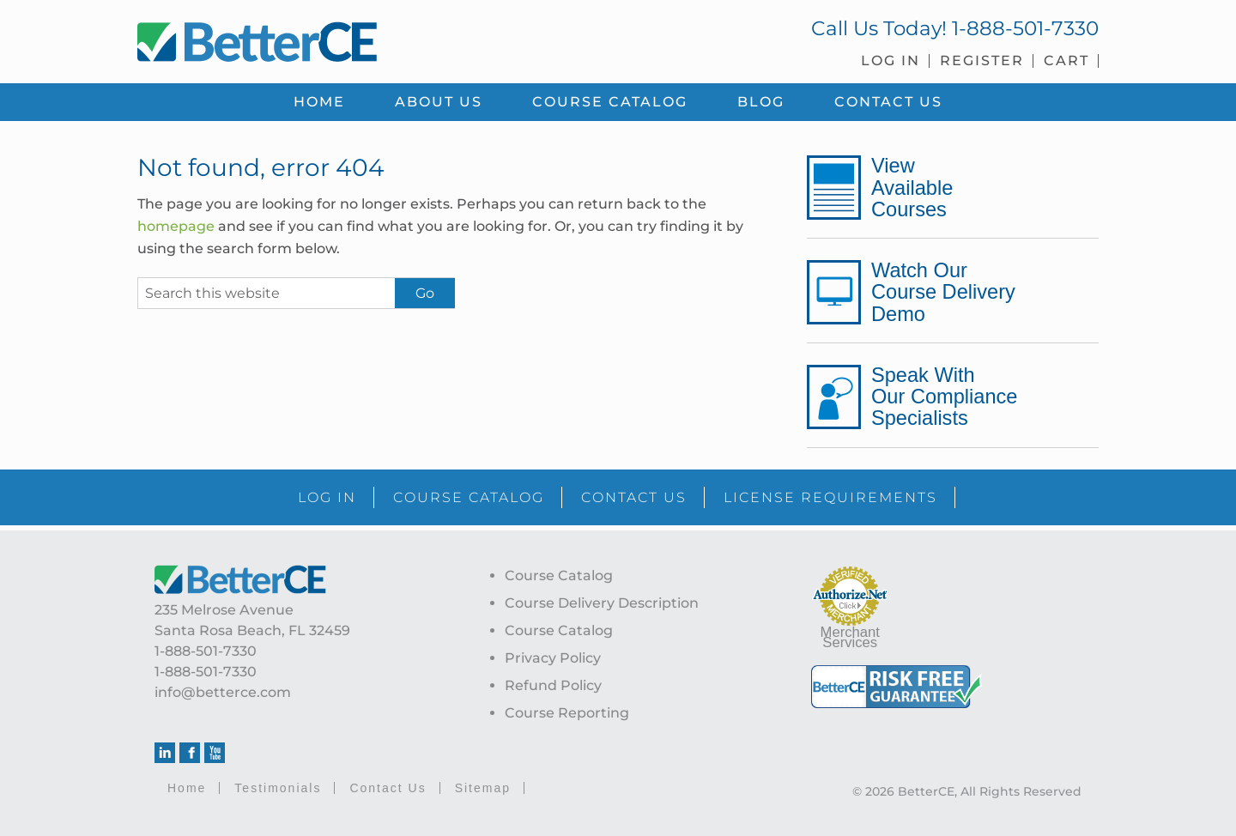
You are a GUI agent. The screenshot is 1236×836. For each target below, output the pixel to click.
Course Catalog (559, 575)
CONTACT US (634, 497)
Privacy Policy (553, 658)
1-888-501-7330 (1025, 28)
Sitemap (483, 788)
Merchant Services (850, 637)
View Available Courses (912, 187)
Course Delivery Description (602, 603)
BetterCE (368, 38)
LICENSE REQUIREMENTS (830, 497)
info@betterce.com (222, 692)
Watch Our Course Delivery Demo (943, 291)
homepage (176, 226)
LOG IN (327, 497)
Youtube (214, 752)
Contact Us (387, 788)
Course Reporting (567, 713)
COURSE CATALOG (468, 497)
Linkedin (164, 752)
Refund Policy (553, 685)
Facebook (189, 752)
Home (186, 788)
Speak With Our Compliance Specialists (944, 396)
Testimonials (277, 788)
